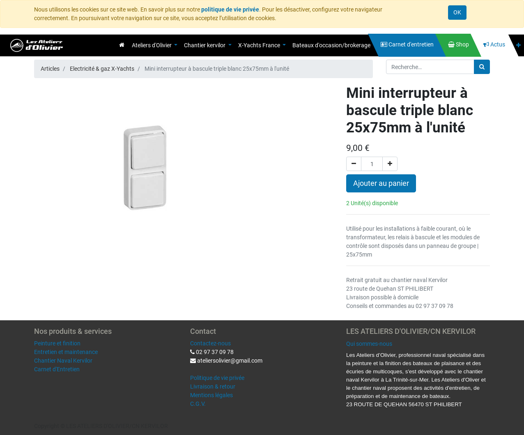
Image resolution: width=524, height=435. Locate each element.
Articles (50, 68)
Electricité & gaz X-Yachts (102, 68)
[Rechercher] (482, 67)
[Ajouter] (390, 164)
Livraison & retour (212, 386)
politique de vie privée (230, 9)
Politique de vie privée (217, 378)
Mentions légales (211, 395)
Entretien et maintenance (66, 352)
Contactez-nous (210, 343)
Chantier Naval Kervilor (63, 360)
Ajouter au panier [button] (381, 183)
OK (457, 12)
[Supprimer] (353, 164)
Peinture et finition (57, 343)
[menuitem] (122, 45)
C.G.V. (198, 403)
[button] (518, 45)
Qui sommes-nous (369, 343)
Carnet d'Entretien (57, 369)
